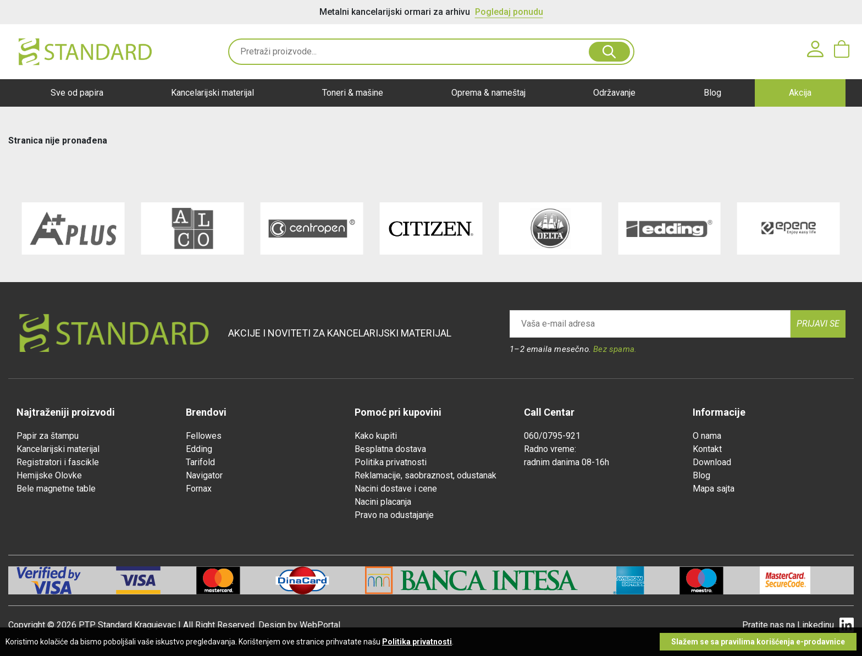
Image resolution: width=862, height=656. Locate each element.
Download (712, 462)
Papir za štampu (47, 436)
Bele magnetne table (56, 488)
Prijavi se (818, 323)
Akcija (800, 92)
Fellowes (204, 436)
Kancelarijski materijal (212, 92)
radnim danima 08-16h (566, 462)
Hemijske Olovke (49, 475)
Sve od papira (77, 92)
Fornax (199, 488)
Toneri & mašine (352, 92)
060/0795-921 (552, 436)
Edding (199, 449)
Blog (712, 92)
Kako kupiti (376, 436)
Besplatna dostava (390, 449)
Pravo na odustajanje (394, 515)
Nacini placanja (383, 502)
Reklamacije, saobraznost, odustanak (425, 475)
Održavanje (614, 92)
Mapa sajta (713, 488)
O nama (707, 436)
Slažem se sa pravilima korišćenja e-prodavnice (758, 641)
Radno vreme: (550, 449)
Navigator (204, 475)
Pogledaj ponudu (509, 12)
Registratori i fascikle (57, 462)
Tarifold (200, 462)
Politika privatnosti (391, 462)
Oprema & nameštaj (488, 92)
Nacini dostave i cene (396, 488)
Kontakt (707, 449)
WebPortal (320, 625)
